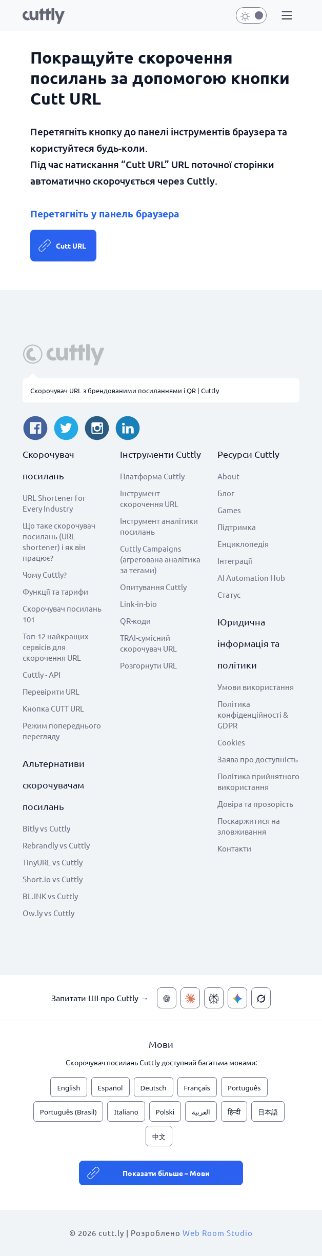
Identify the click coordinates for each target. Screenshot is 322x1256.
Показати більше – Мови (166, 1173)
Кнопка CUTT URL (53, 708)
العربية (201, 1112)
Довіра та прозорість (255, 803)
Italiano (126, 1112)
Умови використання (255, 687)
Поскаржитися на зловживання (248, 826)
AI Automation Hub (251, 577)
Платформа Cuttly (152, 476)
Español (110, 1087)
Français (197, 1087)
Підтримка (236, 527)
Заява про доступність (257, 759)
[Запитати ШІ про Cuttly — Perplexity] (214, 997)
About (228, 476)
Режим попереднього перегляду (62, 730)
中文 (159, 1136)
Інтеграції (234, 560)
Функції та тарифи (55, 591)
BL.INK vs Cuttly (50, 896)
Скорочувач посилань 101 (62, 613)
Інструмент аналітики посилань (159, 526)
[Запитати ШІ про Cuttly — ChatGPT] (166, 997)
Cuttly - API (42, 674)
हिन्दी (234, 1112)
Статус (228, 594)
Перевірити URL (51, 691)
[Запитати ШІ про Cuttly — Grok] (261, 997)
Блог (225, 493)
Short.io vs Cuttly (53, 879)
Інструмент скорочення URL (149, 498)
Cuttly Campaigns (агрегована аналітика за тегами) (160, 559)
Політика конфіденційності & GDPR (252, 714)
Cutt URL (71, 245)
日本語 (268, 1112)
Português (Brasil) (68, 1112)
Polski (165, 1112)
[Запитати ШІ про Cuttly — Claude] (190, 997)
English (68, 1087)
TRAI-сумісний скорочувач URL (148, 643)
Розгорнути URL (148, 665)
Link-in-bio (138, 604)
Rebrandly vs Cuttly (56, 845)
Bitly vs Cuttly (46, 828)
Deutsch (153, 1087)
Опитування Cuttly (153, 587)
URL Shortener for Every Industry (54, 503)
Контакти (234, 848)
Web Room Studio (218, 1233)
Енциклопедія (243, 544)
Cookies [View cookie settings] (231, 742)
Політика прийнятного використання (258, 781)
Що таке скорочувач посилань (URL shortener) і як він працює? (59, 541)
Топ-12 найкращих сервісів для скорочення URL (56, 646)
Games (229, 510)
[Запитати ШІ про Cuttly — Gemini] (237, 997)
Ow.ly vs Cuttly (48, 913)
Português (244, 1087)
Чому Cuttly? (45, 574)
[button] (285, 16)
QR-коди (135, 620)
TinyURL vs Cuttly (53, 862)
